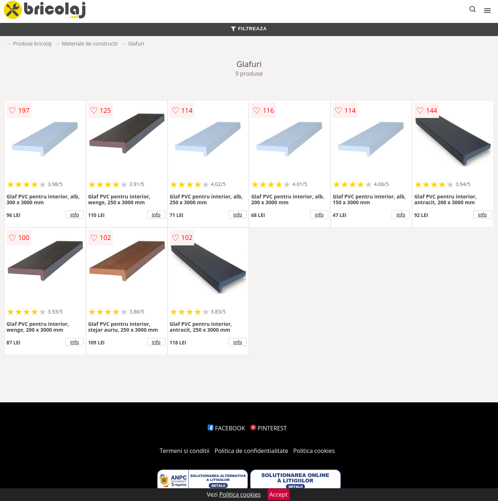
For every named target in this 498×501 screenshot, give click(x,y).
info (74, 214)
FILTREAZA (249, 28)
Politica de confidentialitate (251, 451)
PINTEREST (268, 428)
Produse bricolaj (32, 43)
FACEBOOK (226, 428)
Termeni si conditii (184, 451)
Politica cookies (314, 451)
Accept (279, 494)
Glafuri (136, 43)
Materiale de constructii (90, 43)
